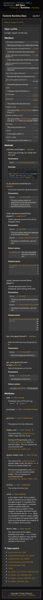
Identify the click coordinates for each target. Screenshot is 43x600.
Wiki (28, 2)
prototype (10, 94)
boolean (38, 42)
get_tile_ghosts (13, 80)
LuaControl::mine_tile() (17, 552)
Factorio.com (9, 2)
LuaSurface (25, 484)
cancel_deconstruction (15, 63)
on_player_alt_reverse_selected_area (23, 571)
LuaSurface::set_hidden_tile (19, 448)
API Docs (20, 5)
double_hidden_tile (14, 115)
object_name (11, 137)
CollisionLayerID (26, 162)
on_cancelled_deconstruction (22, 319)
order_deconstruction (15, 55)
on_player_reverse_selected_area (21, 577)
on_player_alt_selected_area (20, 574)
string (21, 397)
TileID (10, 568)
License (13, 595)
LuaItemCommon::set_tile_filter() (21, 555)
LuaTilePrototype (26, 110)
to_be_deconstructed (14, 48)
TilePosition (27, 418)
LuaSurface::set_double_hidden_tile (22, 478)
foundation (22, 441)
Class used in (13, 548)
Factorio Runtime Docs (14, 16)
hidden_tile (11, 107)
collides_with (12, 42)
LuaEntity (21, 216)
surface (9, 124)
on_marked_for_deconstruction (22, 265)
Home (6, 22)
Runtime (25, 7)
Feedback (31, 595)
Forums (20, 2)
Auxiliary (35, 7)
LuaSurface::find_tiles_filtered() (20, 561)
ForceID (25, 197)
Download (22, 595)
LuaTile (20, 22)
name (8, 88)
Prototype (14, 7)
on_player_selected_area (18, 581)
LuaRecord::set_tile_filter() (18, 558)
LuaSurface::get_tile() (16, 565)
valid (8, 130)
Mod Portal (8, 5)
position (9, 99)
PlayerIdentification (28, 237)
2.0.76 (36, 16)
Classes (13, 22)
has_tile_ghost (12, 73)
